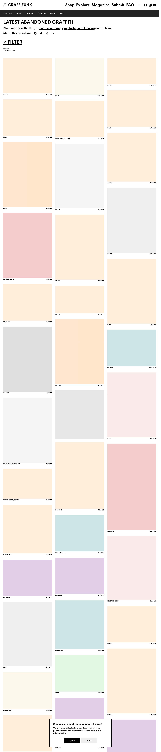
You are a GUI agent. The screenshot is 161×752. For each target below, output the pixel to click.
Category (42, 13)
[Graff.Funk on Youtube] (154, 5)
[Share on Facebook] (35, 33)
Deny (89, 741)
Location (29, 13)
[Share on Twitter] (41, 33)
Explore (83, 5)
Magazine (101, 5)
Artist (18, 13)
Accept (71, 741)
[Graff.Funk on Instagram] (150, 5)
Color (52, 13)
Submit (118, 5)
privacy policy (59, 733)
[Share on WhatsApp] (47, 33)
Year (61, 13)
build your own (49, 28)
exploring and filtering (79, 28)
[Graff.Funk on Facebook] (145, 5)
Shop (69, 5)
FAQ (130, 5)
